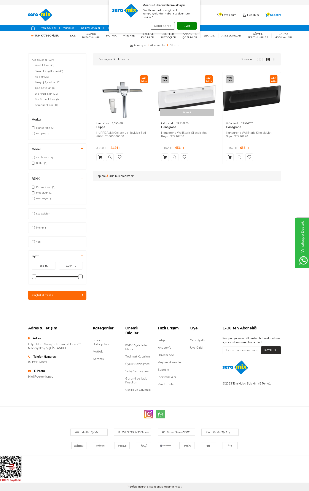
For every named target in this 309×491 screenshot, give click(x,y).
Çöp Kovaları (45, 88)
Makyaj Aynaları (47, 82)
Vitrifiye (129, 35)
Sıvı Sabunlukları (47, 99)
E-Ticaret (140, 486)
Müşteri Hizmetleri (170, 362)
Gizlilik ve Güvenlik (138, 390)
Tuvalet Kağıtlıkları (49, 71)
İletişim (162, 340)
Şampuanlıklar (46, 105)
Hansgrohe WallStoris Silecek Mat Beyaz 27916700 (184, 134)
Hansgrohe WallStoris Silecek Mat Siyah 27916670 (248, 134)
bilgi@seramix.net (40, 377)
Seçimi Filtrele (57, 295)
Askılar (42, 76)
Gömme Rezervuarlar (257, 35)
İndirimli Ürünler (90, 27)
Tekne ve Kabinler (147, 35)
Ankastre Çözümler (189, 35)
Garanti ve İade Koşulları (136, 381)
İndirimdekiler (167, 377)
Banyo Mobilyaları (283, 35)
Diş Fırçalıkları (46, 93)
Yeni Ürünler (48, 27)
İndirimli (39, 227)
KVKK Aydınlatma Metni (137, 347)
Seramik (209, 35)
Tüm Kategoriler (45, 35)
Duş (73, 35)
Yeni (36, 241)
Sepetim (163, 370)
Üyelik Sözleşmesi (137, 364)
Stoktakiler (40, 213)
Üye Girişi (196, 348)
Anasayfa (138, 45)
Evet (187, 26)
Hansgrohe (168, 127)
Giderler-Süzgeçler (168, 35)
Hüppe (100, 127)
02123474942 (37, 362)
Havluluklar (44, 65)
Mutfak (111, 35)
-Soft (131, 486)
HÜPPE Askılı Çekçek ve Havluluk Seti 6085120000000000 (121, 134)
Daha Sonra (161, 26)
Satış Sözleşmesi (137, 371)
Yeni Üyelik (197, 340)
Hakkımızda (166, 355)
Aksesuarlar (231, 35)
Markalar (68, 27)
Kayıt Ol (270, 350)
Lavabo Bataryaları (91, 35)
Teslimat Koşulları (137, 357)
